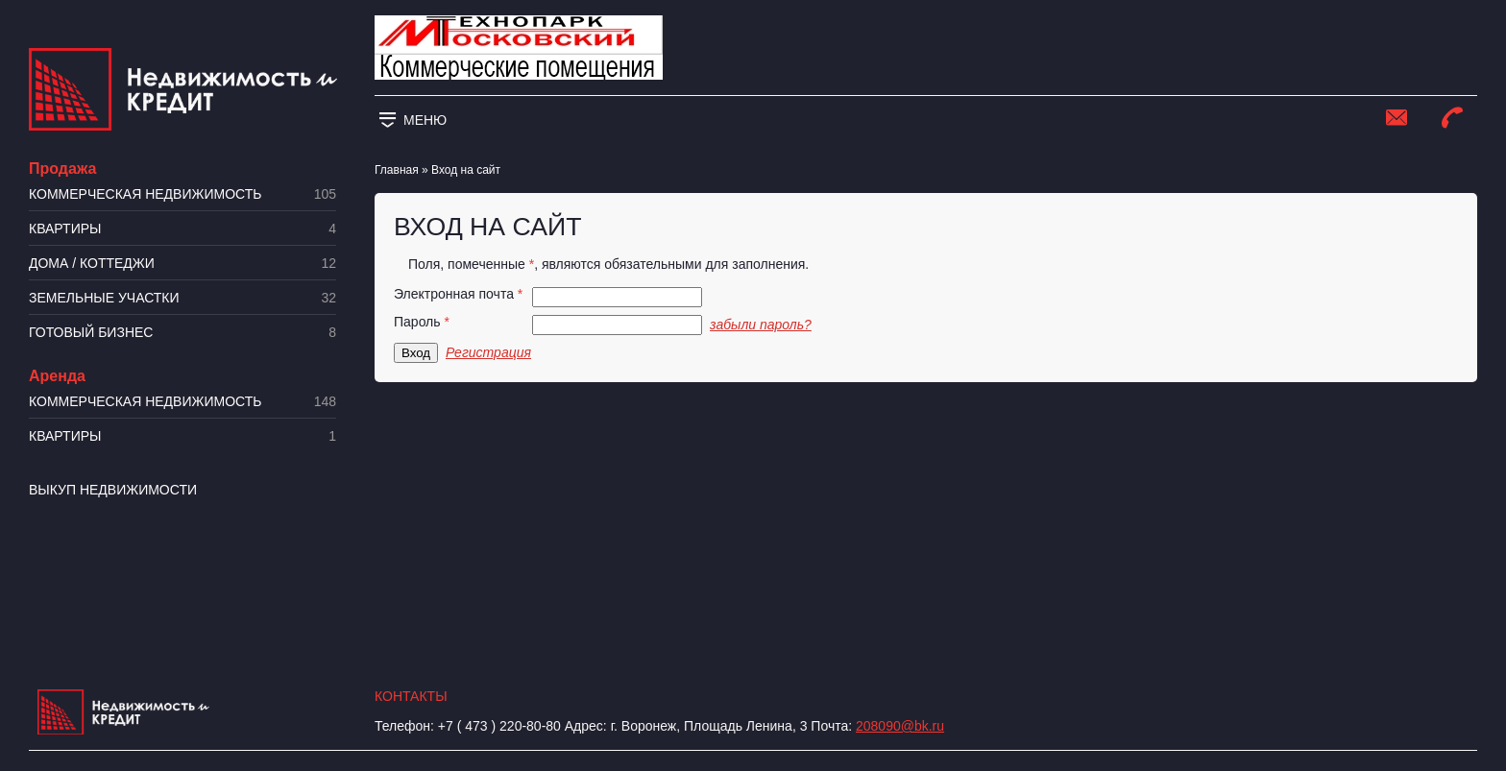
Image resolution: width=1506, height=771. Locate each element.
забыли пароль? (761, 324)
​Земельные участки (182, 298)
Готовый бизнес (182, 333)
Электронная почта (458, 294)
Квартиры (182, 229)
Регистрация (488, 352)
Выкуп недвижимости (113, 489)
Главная (397, 170)
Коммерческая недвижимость (182, 194)
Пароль (421, 322)
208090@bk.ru (900, 726)
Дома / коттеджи (182, 263)
